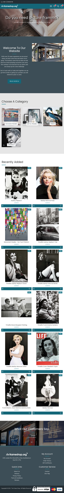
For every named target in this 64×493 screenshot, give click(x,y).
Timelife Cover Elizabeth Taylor (47, 366)
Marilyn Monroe (47, 408)
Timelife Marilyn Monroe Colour (16, 366)
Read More (14, 81)
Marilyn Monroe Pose (47, 201)
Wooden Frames (11, 124)
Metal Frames (32, 124)
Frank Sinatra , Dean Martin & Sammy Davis (16, 408)
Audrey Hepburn (16, 201)
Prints (52, 124)
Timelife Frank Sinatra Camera (48, 325)
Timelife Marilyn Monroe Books (48, 283)
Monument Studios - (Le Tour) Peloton (16, 242)
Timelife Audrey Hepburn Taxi (47, 242)
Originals (11, 145)
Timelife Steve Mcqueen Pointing (16, 325)
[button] (1, 439)
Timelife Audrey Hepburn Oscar (16, 283)
